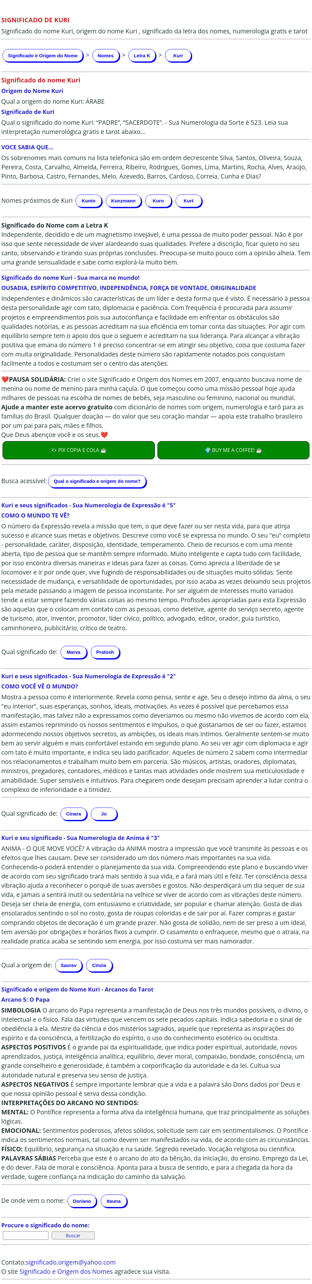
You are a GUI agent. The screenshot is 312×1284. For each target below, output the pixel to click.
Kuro (158, 200)
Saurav (68, 965)
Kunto (88, 200)
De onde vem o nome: (33, 1200)
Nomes (106, 55)
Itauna (113, 1201)
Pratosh (105, 652)
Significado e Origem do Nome (42, 55)
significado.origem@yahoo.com (71, 1262)
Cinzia (99, 965)
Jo (104, 813)
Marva (73, 652)
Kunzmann (123, 200)
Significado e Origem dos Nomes (66, 1271)
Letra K (142, 55)
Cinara (73, 813)
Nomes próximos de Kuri (37, 200)
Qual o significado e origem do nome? (97, 481)
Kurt (188, 200)
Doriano (82, 1201)
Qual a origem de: (26, 964)
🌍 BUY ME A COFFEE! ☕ (233, 450)
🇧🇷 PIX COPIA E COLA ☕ (78, 450)
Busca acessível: (24, 480)
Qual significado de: (29, 651)
